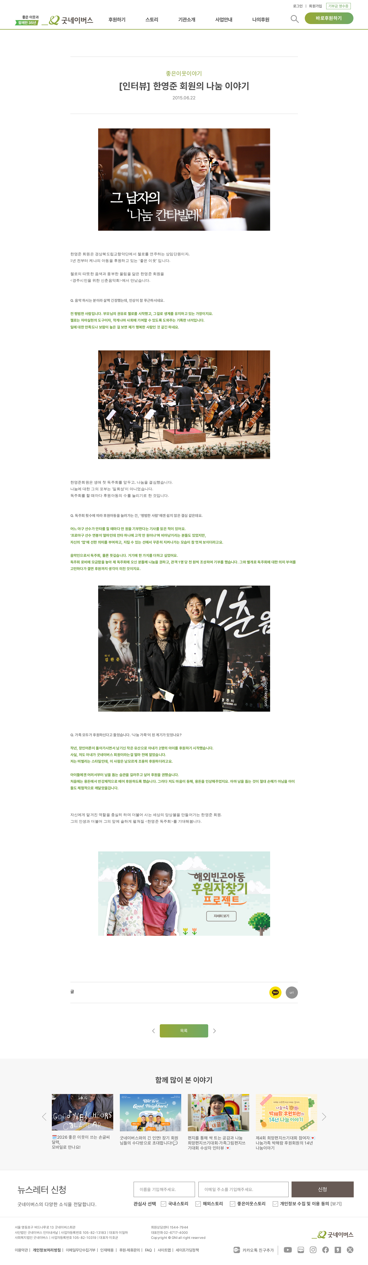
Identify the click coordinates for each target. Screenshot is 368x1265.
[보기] (336, 1203)
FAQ (149, 1250)
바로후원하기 (329, 18)
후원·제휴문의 (129, 1250)
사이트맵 (164, 1250)
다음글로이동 (214, 1030)
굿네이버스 (332, 1235)
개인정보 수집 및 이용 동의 (311, 1203)
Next (324, 1117)
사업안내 (223, 19)
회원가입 (315, 6)
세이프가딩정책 (187, 1250)
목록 (184, 1030)
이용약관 (21, 1250)
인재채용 (107, 1250)
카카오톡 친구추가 (254, 1250)
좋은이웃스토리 (251, 1203)
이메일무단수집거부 (81, 1250)
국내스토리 (178, 1203)
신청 (322, 1189)
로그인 (298, 6)
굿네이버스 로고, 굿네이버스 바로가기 (67, 20)
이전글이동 (153, 1030)
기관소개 (186, 19)
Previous (44, 1117)
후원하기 (116, 19)
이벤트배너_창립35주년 (27, 19)
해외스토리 (213, 1203)
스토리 (152, 19)
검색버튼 (295, 19)
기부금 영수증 (338, 6)
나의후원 (260, 19)
